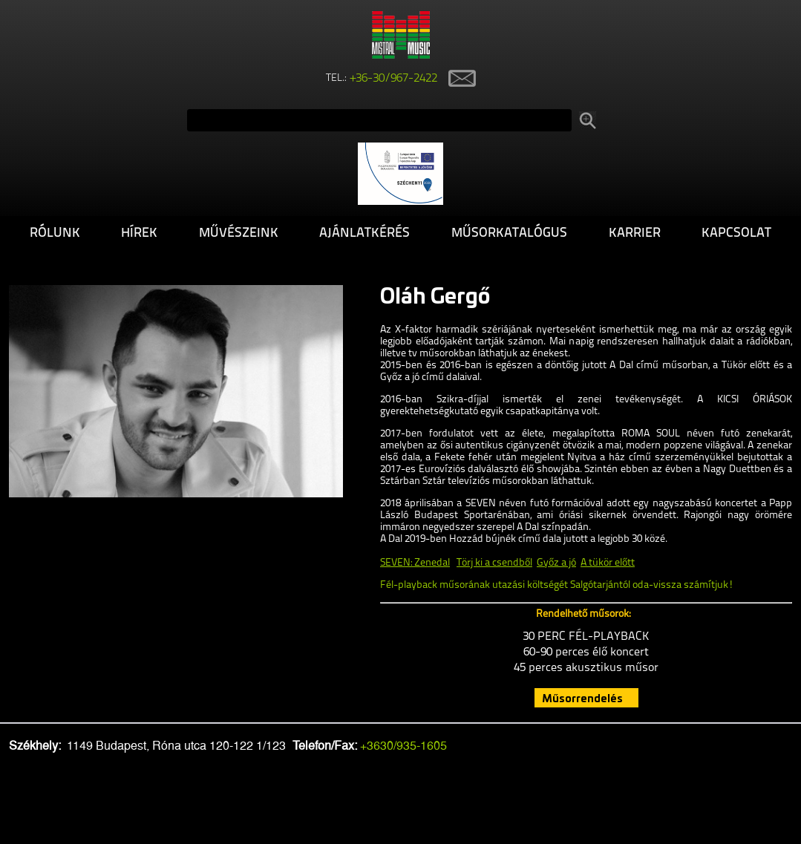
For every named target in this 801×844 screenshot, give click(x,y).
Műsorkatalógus (509, 233)
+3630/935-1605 (403, 746)
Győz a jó (556, 563)
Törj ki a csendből (494, 563)
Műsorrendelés (582, 697)
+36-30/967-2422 (393, 79)
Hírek (139, 233)
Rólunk (55, 233)
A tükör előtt (608, 563)
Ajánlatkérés (364, 233)
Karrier (635, 233)
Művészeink (238, 233)
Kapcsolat (736, 233)
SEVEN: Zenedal (415, 563)
